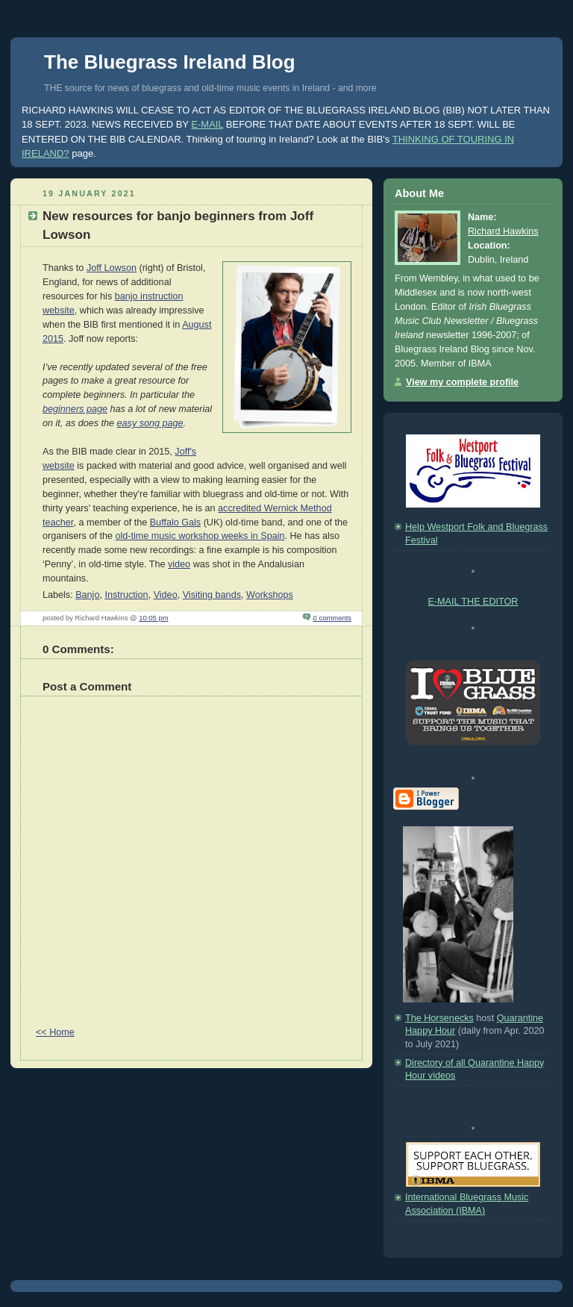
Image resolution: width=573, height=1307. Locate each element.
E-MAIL (207, 124)
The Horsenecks (439, 1018)
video (179, 564)
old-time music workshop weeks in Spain (199, 536)
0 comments (332, 618)
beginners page (75, 409)
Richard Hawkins (503, 231)
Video (166, 595)
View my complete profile (462, 382)
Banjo (87, 595)
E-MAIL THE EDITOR (473, 601)
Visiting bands (212, 595)
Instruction (126, 595)
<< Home (55, 1032)
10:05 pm (153, 618)
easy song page (150, 423)
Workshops (269, 595)
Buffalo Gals (175, 522)
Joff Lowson (112, 268)
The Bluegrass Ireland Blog (169, 62)
